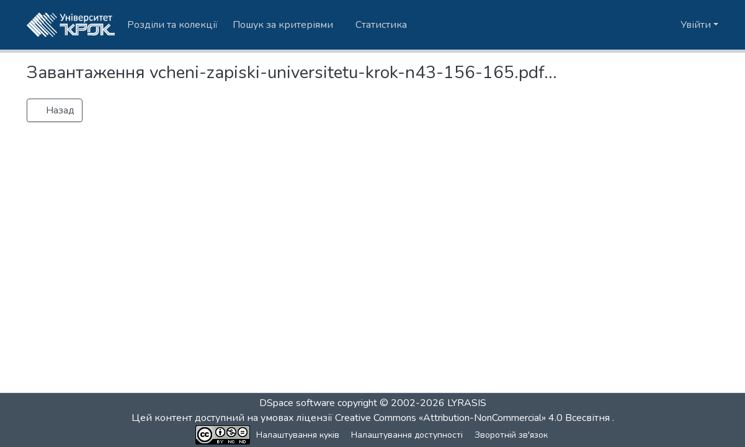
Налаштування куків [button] (297, 435)
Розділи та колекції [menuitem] (172, 25)
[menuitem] (286, 25)
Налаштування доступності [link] (407, 435)
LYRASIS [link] (466, 403)
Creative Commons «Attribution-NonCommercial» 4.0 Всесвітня (473, 418)
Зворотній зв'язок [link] (511, 435)
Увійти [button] (696, 25)
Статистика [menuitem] (381, 25)
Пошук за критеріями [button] (283, 25)
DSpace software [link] (297, 403)
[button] (71, 24)
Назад (54, 110)
